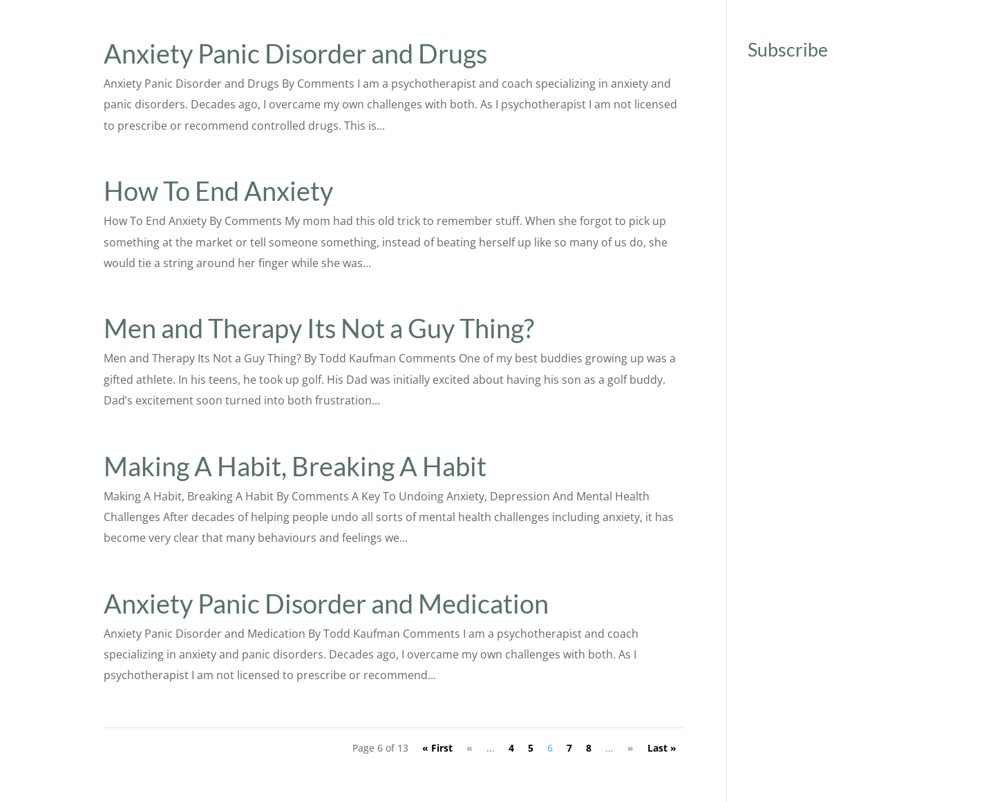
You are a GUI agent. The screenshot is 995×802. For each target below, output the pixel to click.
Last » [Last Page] (661, 747)
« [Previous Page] (469, 747)
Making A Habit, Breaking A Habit (295, 466)
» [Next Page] (630, 747)
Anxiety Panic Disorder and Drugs (295, 53)
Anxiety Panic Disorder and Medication (326, 603)
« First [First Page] (437, 747)
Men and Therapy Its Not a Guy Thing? (319, 328)
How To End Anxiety (218, 190)
